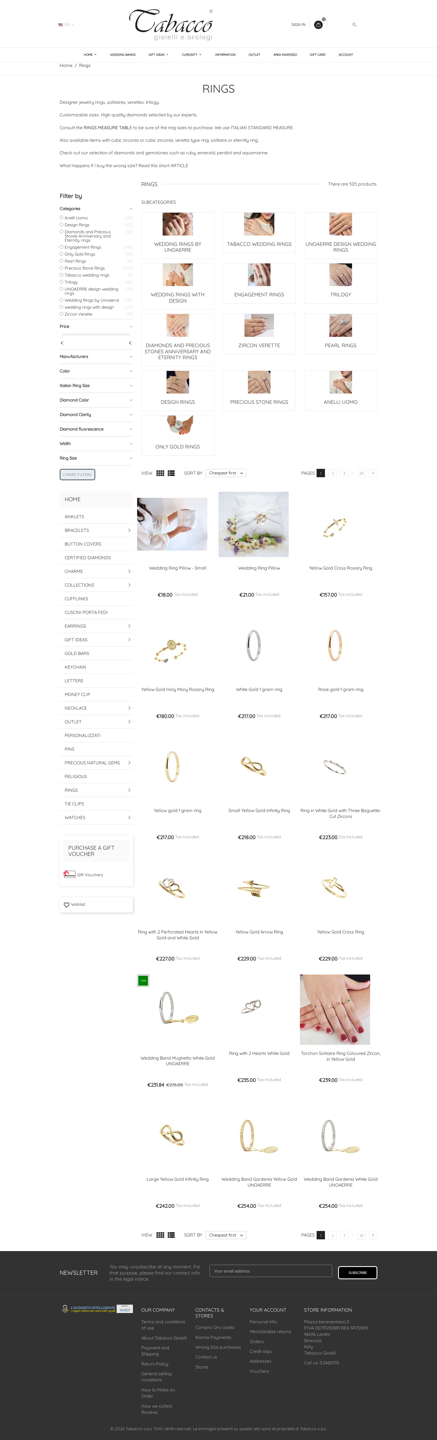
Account (346, 55)
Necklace (76, 708)
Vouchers (259, 1371)
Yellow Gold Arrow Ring (259, 932)
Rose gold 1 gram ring (340, 689)
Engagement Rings (259, 294)
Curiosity (190, 55)
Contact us (206, 1357)
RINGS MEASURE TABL (107, 127)
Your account (268, 1310)
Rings (71, 790)
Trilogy (340, 294)
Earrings (75, 626)
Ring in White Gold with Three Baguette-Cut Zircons (340, 813)
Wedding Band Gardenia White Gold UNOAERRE (341, 1182)
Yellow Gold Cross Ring (340, 932)
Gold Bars (77, 653)
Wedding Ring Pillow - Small (178, 568)
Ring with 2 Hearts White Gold (259, 1053)
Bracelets (77, 530)
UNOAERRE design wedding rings (340, 247)
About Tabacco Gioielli (164, 1338)
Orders (257, 1341)
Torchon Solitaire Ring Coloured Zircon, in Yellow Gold (340, 1056)
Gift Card (318, 55)
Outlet (254, 55)
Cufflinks (76, 598)
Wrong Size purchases (218, 1347)
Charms (74, 571)
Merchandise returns (271, 1331)
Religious (76, 776)
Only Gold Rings (178, 446)
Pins (69, 749)
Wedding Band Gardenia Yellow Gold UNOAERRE (259, 1182)
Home (88, 55)
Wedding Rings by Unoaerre (177, 247)
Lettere (74, 680)
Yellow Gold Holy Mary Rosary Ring (177, 689)
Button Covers (83, 544)
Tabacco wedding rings (259, 244)
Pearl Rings (340, 345)
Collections (79, 585)
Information (225, 55)
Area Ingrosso (285, 55)
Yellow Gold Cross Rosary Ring (340, 568)
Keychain (75, 667)
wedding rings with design (178, 297)
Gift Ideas (157, 55)
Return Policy (154, 1364)
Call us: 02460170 (321, 1362)
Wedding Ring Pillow (259, 568)
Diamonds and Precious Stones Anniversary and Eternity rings (178, 351)
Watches (75, 817)
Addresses (260, 1361)
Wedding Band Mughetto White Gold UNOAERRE (177, 1061)
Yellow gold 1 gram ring (177, 810)
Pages (308, 473)
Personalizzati (83, 735)
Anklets (74, 516)
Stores (201, 1367)
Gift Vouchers (90, 874)
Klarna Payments (213, 1337)
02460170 (94, 24)
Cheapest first (227, 473)
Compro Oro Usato (215, 1327)
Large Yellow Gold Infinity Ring (178, 1179)
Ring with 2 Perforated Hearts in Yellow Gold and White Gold (177, 934)
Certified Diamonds (88, 557)
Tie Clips (74, 804)
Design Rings (178, 402)
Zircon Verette (259, 345)
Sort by (193, 473)
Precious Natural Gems (92, 762)
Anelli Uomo (341, 402)
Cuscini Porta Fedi (86, 612)
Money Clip (77, 694)
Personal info (263, 1321)
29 (361, 473)
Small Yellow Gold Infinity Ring (259, 810)
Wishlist (74, 904)
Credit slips (261, 1351)
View (146, 473)
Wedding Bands (122, 55)
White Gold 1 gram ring (259, 689)
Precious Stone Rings (259, 402)
